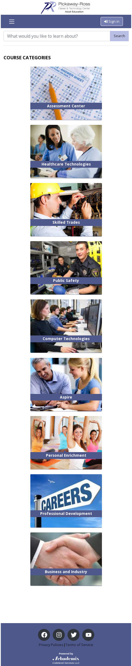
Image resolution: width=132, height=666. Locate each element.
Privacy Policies (51, 644)
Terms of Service (79, 644)
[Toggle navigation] (12, 21)
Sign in (111, 21)
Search (119, 35)
